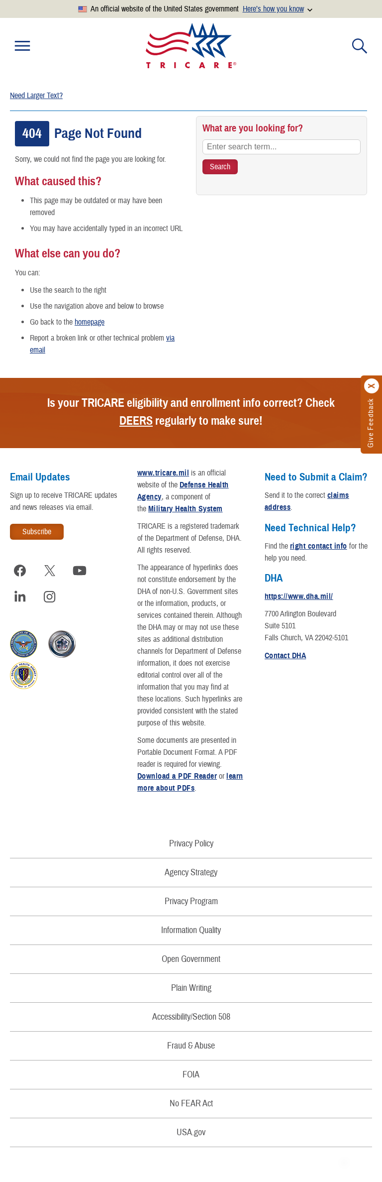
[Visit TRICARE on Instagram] (50, 596)
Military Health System (185, 509)
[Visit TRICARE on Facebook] (20, 571)
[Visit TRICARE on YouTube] (80, 571)
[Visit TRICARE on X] (50, 571)
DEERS (136, 420)
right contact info (318, 546)
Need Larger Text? (36, 96)
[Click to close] (372, 386)
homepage (89, 322)
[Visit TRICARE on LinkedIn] (20, 596)
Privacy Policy (191, 843)
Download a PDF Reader (177, 776)
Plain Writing (191, 988)
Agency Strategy (191, 872)
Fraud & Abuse (191, 1046)
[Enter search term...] (281, 146)
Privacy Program (191, 901)
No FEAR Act (191, 1103)
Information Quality (191, 930)
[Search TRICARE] (220, 166)
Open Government (191, 959)
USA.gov (191, 1132)
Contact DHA (285, 656)
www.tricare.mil (163, 473)
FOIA (191, 1074)
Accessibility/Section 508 (191, 1017)
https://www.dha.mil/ (299, 596)
